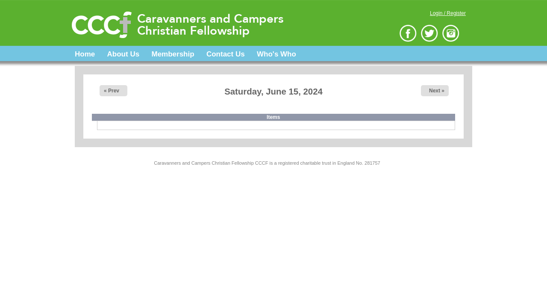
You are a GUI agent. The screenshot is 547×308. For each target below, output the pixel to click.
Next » (436, 91)
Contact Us (225, 54)
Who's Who (276, 54)
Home (85, 54)
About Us (123, 54)
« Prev (111, 91)
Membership (172, 54)
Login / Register (448, 13)
